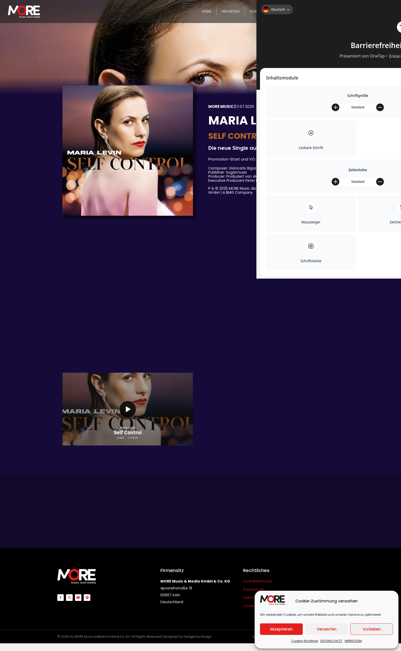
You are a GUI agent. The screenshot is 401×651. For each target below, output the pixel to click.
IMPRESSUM (353, 641)
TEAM (359, 11)
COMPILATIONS (310, 11)
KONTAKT (381, 11)
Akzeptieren (281, 629)
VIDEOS (338, 11)
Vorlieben (372, 629)
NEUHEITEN (231, 11)
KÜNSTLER (258, 11)
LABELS (282, 11)
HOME (206, 11)
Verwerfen (327, 629)
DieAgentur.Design (197, 636)
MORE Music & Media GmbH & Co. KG (102, 636)
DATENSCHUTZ (331, 641)
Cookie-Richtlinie (304, 641)
